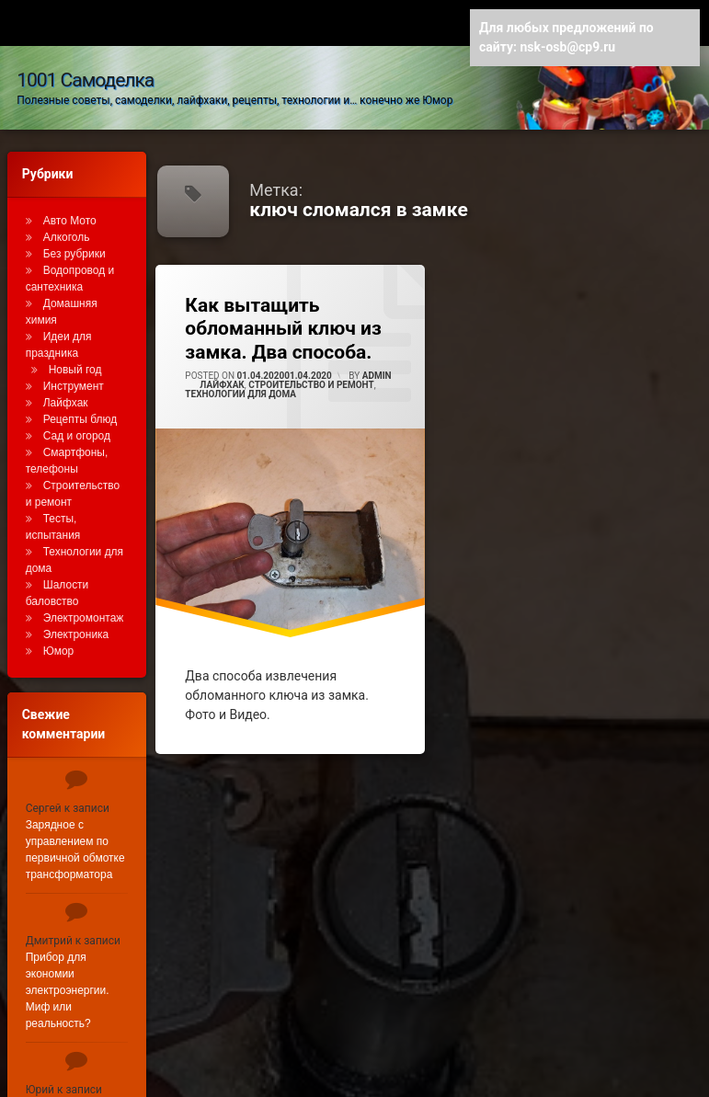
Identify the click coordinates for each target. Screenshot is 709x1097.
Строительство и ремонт (310, 365)
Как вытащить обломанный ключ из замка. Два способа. (283, 309)
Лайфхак (222, 365)
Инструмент (73, 366)
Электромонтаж (83, 598)
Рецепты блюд (80, 400)
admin (377, 355)
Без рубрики (74, 234)
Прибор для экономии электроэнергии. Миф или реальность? (67, 971)
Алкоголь (66, 217)
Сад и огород (76, 416)
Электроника (76, 615)
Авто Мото (70, 201)
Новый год (75, 350)
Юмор (58, 631)
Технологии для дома (240, 374)
